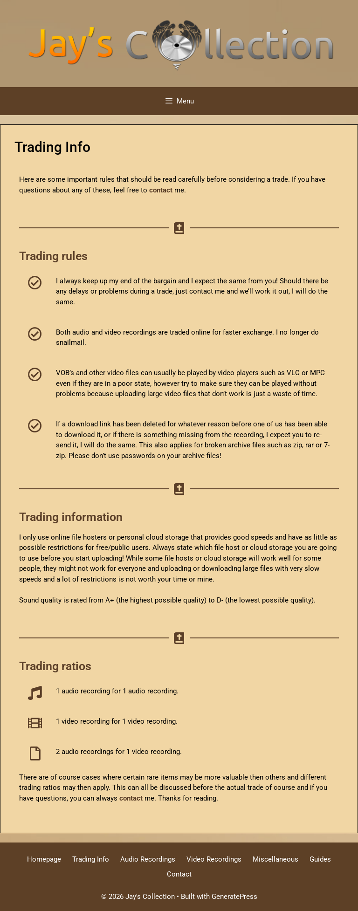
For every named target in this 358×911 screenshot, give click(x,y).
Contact (179, 874)
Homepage (44, 859)
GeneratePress (234, 896)
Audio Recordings (147, 859)
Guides (320, 859)
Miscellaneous (275, 859)
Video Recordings (213, 859)
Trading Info (90, 859)
